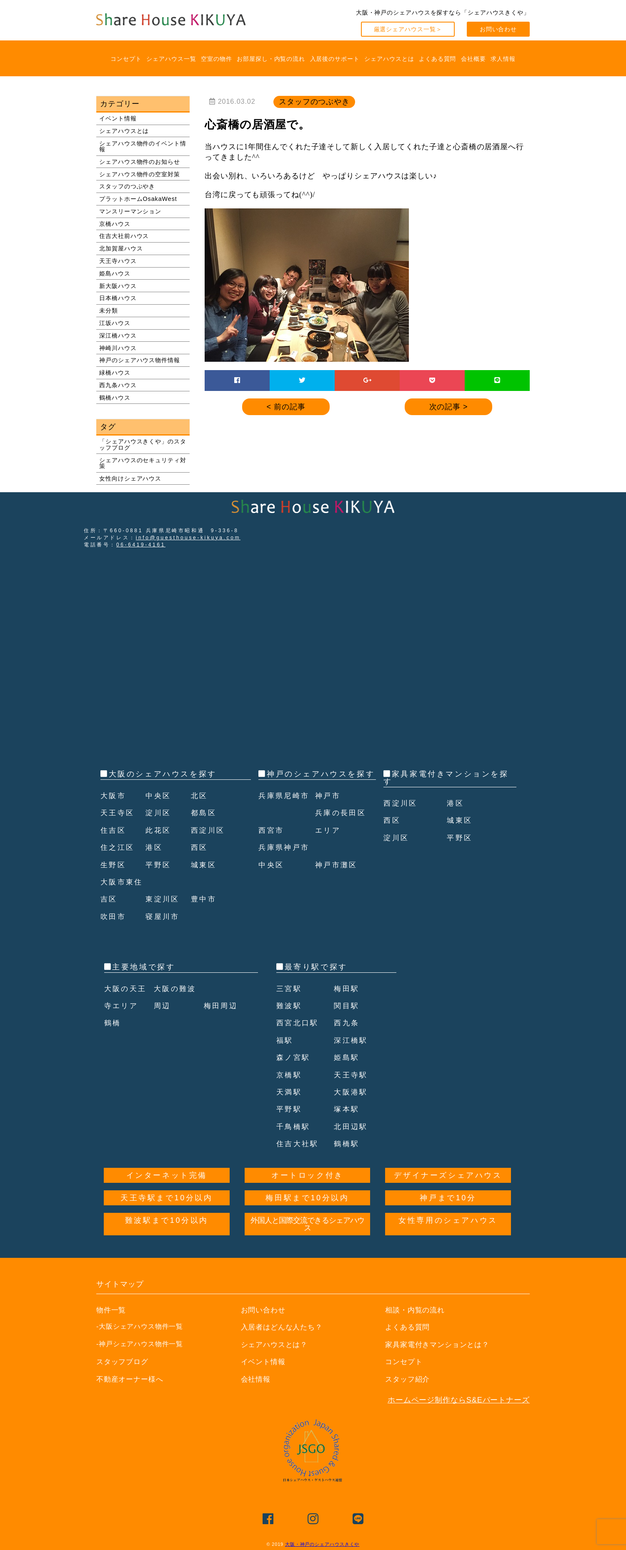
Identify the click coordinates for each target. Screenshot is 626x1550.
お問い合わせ (498, 29)
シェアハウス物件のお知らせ (139, 161)
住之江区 (118, 847)
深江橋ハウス (117, 335)
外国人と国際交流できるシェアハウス (307, 1224)
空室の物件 (216, 58)
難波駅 (289, 1006)
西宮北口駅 (298, 1023)
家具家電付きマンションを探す (445, 778)
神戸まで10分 (448, 1198)
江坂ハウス (114, 323)
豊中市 (204, 899)
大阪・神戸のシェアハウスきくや (322, 1544)
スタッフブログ (123, 1361)
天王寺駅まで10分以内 (166, 1198)
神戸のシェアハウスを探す (321, 774)
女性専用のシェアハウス (448, 1220)
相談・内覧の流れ (416, 1310)
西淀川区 (209, 830)
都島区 (204, 813)
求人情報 (503, 58)
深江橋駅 (352, 1040)
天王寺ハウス (117, 261)
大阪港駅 (352, 1092)
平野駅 (289, 1109)
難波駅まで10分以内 (166, 1220)
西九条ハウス (117, 385)
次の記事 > (448, 407)
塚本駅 (347, 1109)
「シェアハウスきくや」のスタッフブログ (142, 444)
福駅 (285, 1040)
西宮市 (271, 847)
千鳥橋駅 (294, 1126)
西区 (200, 847)
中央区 (159, 795)
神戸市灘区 (337, 882)
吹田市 (114, 916)
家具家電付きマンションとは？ (440, 1344)
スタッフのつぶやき (127, 186)
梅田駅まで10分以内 (307, 1198)
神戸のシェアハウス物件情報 (139, 360)
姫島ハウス (114, 273)
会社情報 (257, 1379)
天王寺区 (118, 813)
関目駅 (347, 1006)
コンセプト (126, 58)
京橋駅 (289, 1075)
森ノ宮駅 (294, 1057)
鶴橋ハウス (114, 397)
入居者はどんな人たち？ (284, 1327)
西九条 (347, 1023)
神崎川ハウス (117, 348)
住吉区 (114, 830)
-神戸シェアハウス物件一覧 (139, 1343)
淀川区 (159, 813)
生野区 (114, 865)
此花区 (159, 830)
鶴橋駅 (347, 1143)
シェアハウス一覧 (171, 58)
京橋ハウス (114, 223)
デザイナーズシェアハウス (448, 1175)
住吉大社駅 (298, 1143)
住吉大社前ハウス (124, 236)
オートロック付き (307, 1175)
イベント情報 (117, 118)
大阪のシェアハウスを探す (163, 774)
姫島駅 (347, 1057)
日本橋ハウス (117, 298)
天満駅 (289, 1092)
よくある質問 (437, 58)
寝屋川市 (163, 916)
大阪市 (114, 795)
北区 (200, 795)
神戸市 (328, 813)
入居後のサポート (335, 58)
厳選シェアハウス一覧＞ (408, 29)
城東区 (204, 865)
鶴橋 (113, 1023)
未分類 (108, 310)
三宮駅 (289, 988)
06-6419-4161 (140, 545)
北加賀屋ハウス (121, 248)
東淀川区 (163, 899)
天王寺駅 (352, 1075)
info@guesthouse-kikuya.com (188, 538)
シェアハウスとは (389, 58)
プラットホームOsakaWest (138, 198)
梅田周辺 (222, 1006)
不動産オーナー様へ (131, 1379)
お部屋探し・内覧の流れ (271, 58)
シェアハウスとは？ (276, 1344)
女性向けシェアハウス (130, 478)
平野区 (159, 865)
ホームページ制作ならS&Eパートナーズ (459, 1400)
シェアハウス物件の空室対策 (139, 174)
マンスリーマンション (130, 211)
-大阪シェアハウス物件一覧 (139, 1326)
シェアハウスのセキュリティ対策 (142, 463)
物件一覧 (112, 1310)
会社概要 (473, 58)
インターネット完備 (166, 1175)
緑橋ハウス (114, 372)
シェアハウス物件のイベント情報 (142, 146)
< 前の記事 (286, 407)
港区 (154, 847)
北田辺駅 (352, 1126)
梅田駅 (347, 988)
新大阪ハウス (117, 286)
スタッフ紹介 (408, 1379)
